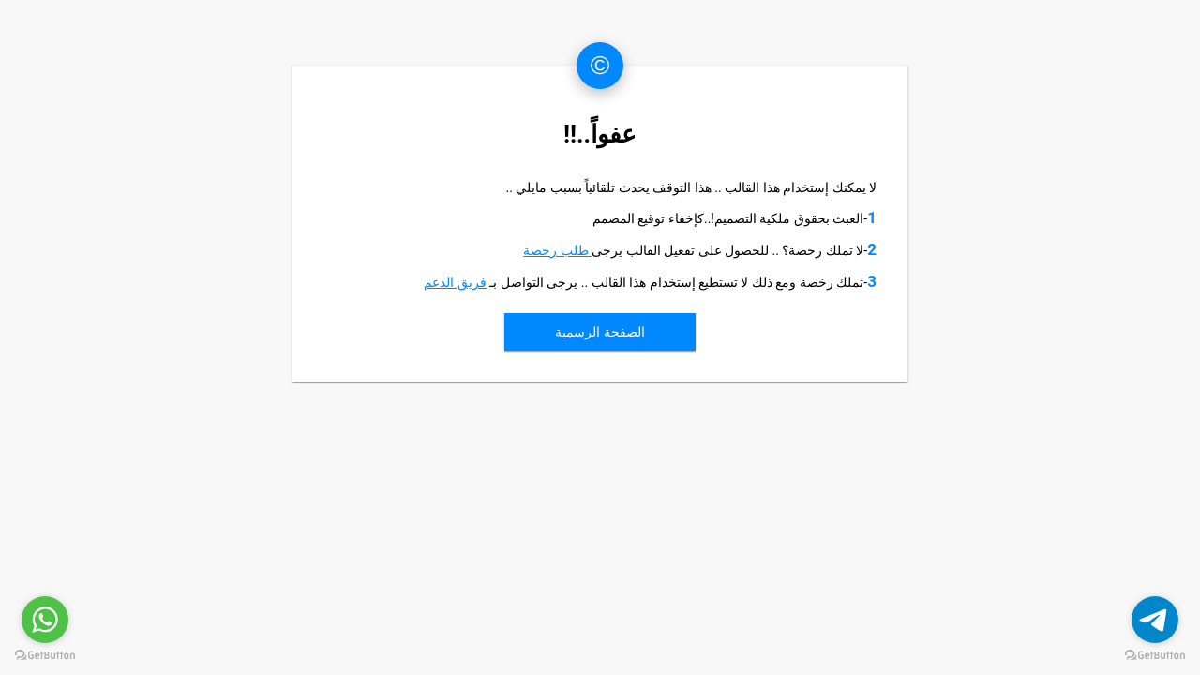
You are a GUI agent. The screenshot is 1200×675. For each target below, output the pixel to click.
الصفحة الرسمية (599, 331)
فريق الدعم (455, 282)
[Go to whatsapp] (45, 619)
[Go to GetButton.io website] (45, 656)
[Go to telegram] (1155, 619)
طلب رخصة (557, 250)
